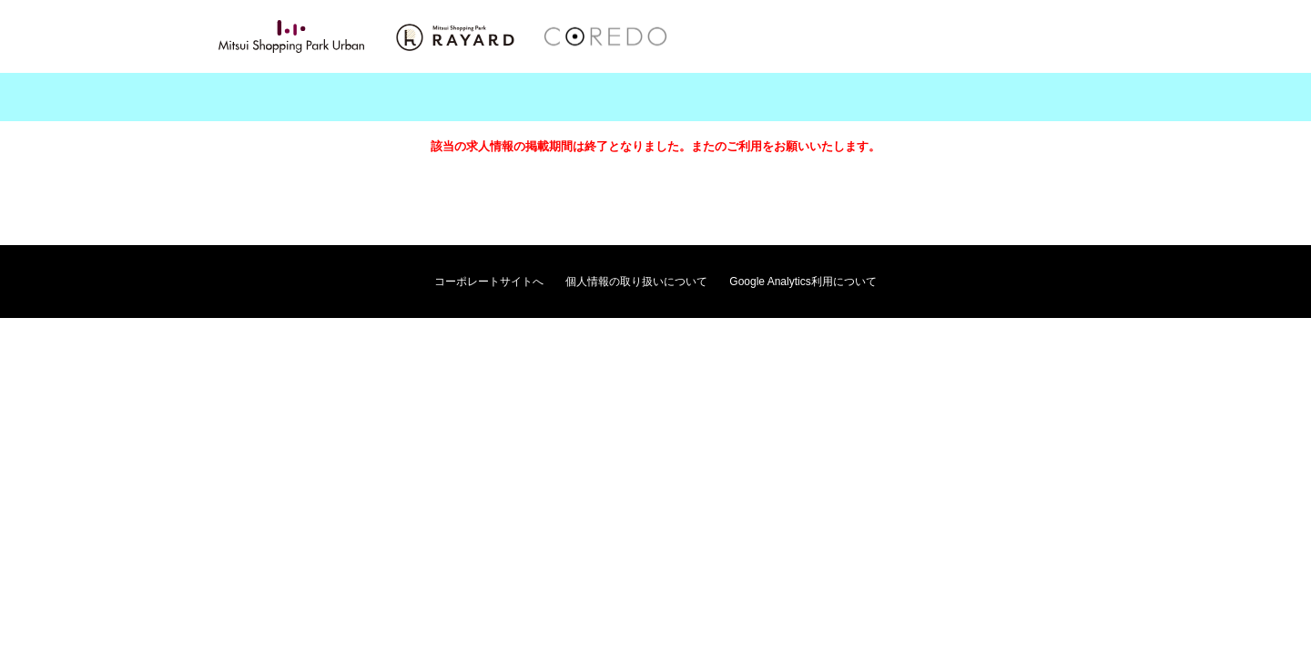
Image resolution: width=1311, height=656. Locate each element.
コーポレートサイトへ (489, 281)
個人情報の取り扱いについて (636, 281)
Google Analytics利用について (802, 281)
